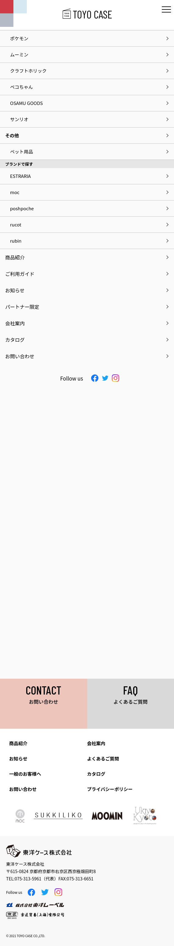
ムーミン (19, 54)
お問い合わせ (23, 789)
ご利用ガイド (19, 273)
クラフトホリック (28, 70)
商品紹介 (18, 743)
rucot (15, 224)
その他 (12, 135)
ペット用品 (21, 151)
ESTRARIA (20, 176)
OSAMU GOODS (26, 103)
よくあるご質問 (103, 758)
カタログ (96, 773)
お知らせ (18, 758)
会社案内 (96, 743)
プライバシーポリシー (110, 789)
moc (15, 192)
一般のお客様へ (25, 773)
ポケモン (19, 38)
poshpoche (22, 208)
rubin (15, 240)
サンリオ (19, 119)
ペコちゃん (21, 87)
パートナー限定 (22, 306)
